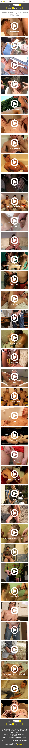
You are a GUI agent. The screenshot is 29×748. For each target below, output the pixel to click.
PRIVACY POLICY (18, 729)
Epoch (5, 734)
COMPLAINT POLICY (20, 744)
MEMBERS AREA (6, 729)
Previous (9, 8)
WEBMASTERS (12, 730)
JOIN (12, 729)
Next (21, 8)
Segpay (12, 734)
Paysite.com (17, 746)
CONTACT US (14, 732)
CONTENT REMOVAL (22, 730)
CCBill (8, 734)
